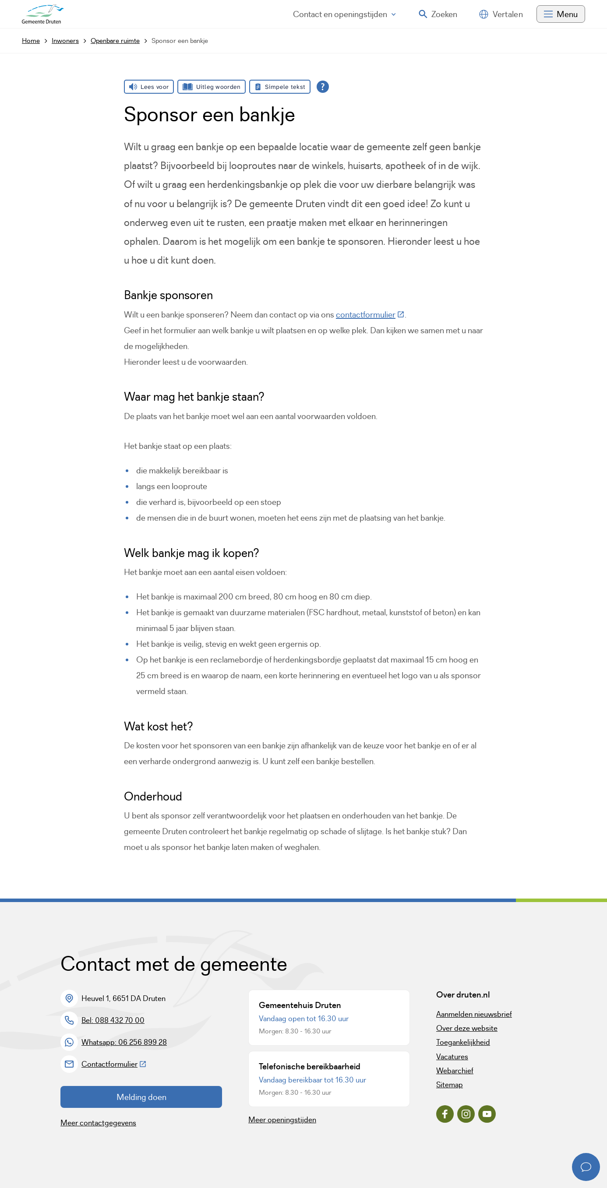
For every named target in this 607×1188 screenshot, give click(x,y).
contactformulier (370, 314)
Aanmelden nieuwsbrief (474, 1014)
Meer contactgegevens (98, 1123)
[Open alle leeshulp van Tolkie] (323, 87)
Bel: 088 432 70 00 (113, 1020)
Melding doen (141, 1097)
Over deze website (467, 1028)
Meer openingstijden (282, 1120)
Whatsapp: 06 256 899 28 (124, 1042)
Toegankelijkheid (463, 1042)
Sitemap (449, 1084)
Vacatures (452, 1056)
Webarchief (454, 1070)
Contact (344, 14)
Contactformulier (114, 1064)
